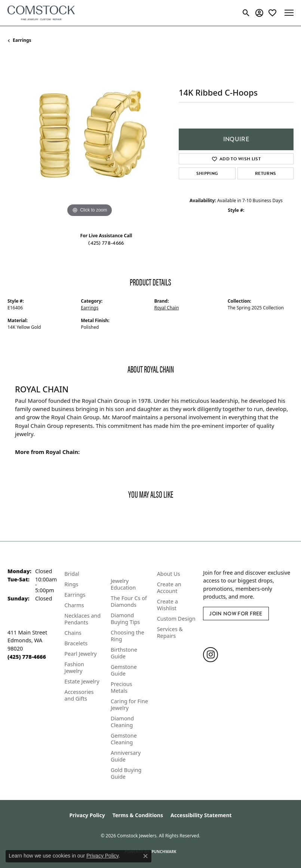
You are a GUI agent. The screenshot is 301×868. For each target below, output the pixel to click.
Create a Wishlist (167, 605)
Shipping (207, 173)
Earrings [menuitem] (74, 594)
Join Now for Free (235, 613)
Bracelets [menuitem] (75, 643)
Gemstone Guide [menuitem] (124, 670)
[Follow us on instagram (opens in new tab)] (210, 654)
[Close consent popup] (145, 856)
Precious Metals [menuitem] (121, 687)
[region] (89, 137)
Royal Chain (166, 308)
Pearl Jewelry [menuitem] (80, 653)
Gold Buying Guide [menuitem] (126, 773)
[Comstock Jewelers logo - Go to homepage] (41, 13)
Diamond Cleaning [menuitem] (122, 722)
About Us (168, 573)
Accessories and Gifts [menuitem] (78, 695)
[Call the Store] (26, 656)
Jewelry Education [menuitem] (123, 584)
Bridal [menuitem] (71, 573)
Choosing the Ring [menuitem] (127, 636)
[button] (246, 12)
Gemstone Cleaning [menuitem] (124, 739)
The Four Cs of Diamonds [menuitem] (129, 601)
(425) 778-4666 (106, 243)
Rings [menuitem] (71, 584)
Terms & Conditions (138, 815)
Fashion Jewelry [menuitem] (74, 667)
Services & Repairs (170, 632)
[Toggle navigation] (289, 12)
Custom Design (176, 618)
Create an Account (169, 587)
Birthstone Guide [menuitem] (124, 653)
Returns (265, 173)
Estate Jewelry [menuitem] (81, 681)
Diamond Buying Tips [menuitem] (125, 618)
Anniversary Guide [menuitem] (126, 756)
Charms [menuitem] (74, 605)
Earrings (22, 40)
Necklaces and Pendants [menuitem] (82, 619)
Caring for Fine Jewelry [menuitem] (129, 704)
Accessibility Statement (201, 815)
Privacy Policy (87, 815)
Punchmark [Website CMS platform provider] (163, 851)
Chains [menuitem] (73, 632)
